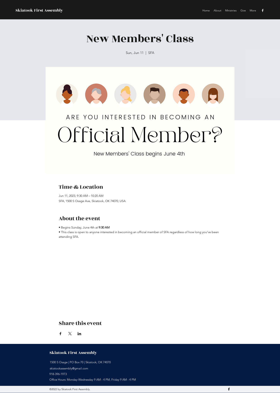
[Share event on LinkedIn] (79, 333)
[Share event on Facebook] (60, 333)
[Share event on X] (70, 333)
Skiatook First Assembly (39, 10)
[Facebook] (263, 10)
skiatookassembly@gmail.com (69, 368)
